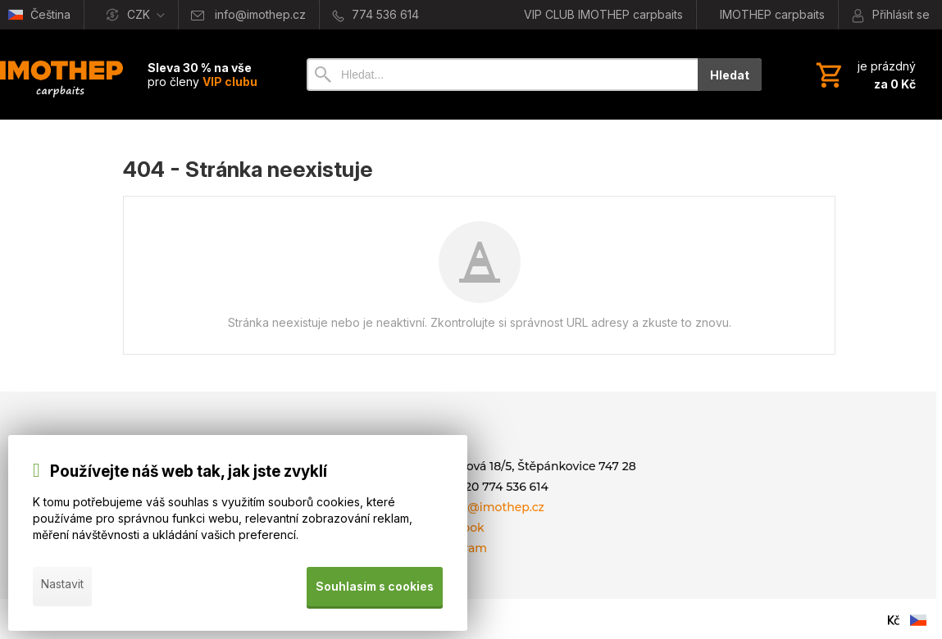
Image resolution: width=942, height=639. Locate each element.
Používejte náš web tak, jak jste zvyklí (188, 476)
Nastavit (62, 589)
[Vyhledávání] (502, 74)
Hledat (729, 75)
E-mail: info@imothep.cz (473, 507)
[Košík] (864, 74)
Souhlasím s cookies (373, 589)
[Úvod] (61, 74)
